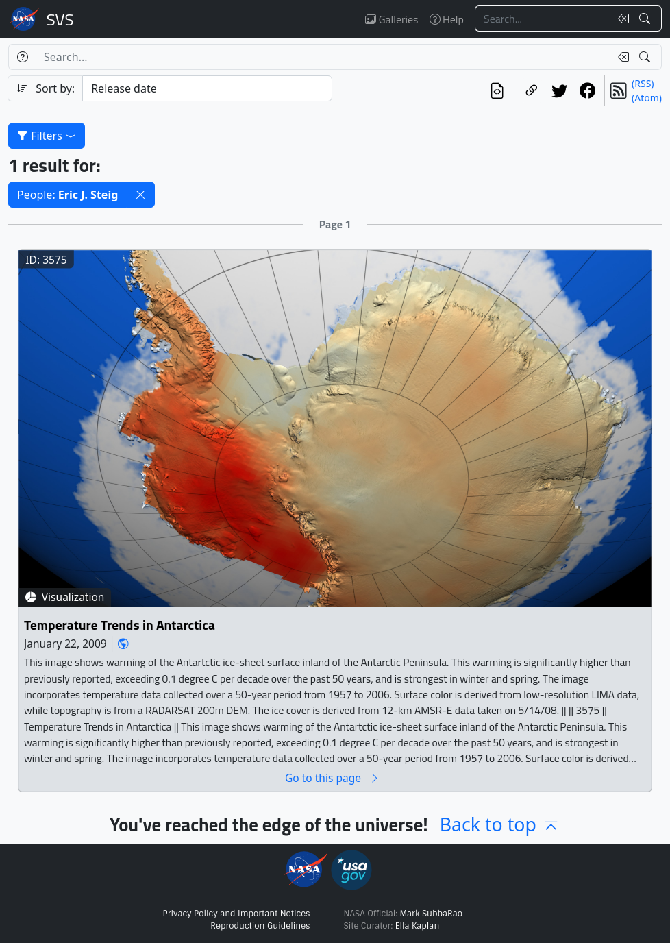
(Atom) (647, 97)
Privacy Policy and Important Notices (236, 913)
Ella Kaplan (417, 925)
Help (447, 19)
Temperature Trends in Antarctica (119, 625)
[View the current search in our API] (497, 90)
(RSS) (643, 83)
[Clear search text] (621, 18)
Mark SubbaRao (431, 913)
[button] (140, 195)
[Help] (22, 57)
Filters (46, 135)
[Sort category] (207, 88)
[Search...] (542, 18)
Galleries (391, 19)
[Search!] (646, 18)
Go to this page (332, 777)
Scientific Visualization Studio (60, 19)
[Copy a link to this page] (531, 90)
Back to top (500, 824)
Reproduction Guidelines (260, 925)
